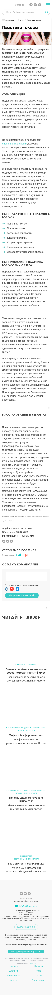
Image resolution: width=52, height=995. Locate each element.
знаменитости (14, 790)
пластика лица (38, 727)
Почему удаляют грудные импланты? (26, 799)
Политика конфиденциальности (16, 959)
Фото (38, 970)
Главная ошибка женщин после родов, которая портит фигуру (26, 671)
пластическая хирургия (18, 727)
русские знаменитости (26, 793)
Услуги (13, 980)
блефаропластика (26, 730)
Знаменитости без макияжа (26, 863)
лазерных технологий (14, 143)
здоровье (31, 664)
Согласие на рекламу (35, 960)
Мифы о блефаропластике (26, 735)
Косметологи (13, 975)
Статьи (38, 975)
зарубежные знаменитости (26, 859)
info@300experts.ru (28, 906)
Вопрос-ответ (38, 980)
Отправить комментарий (21, 595)
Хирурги (13, 970)
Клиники (13, 966)
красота (21, 664)
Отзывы (38, 966)
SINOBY (33, 964)
